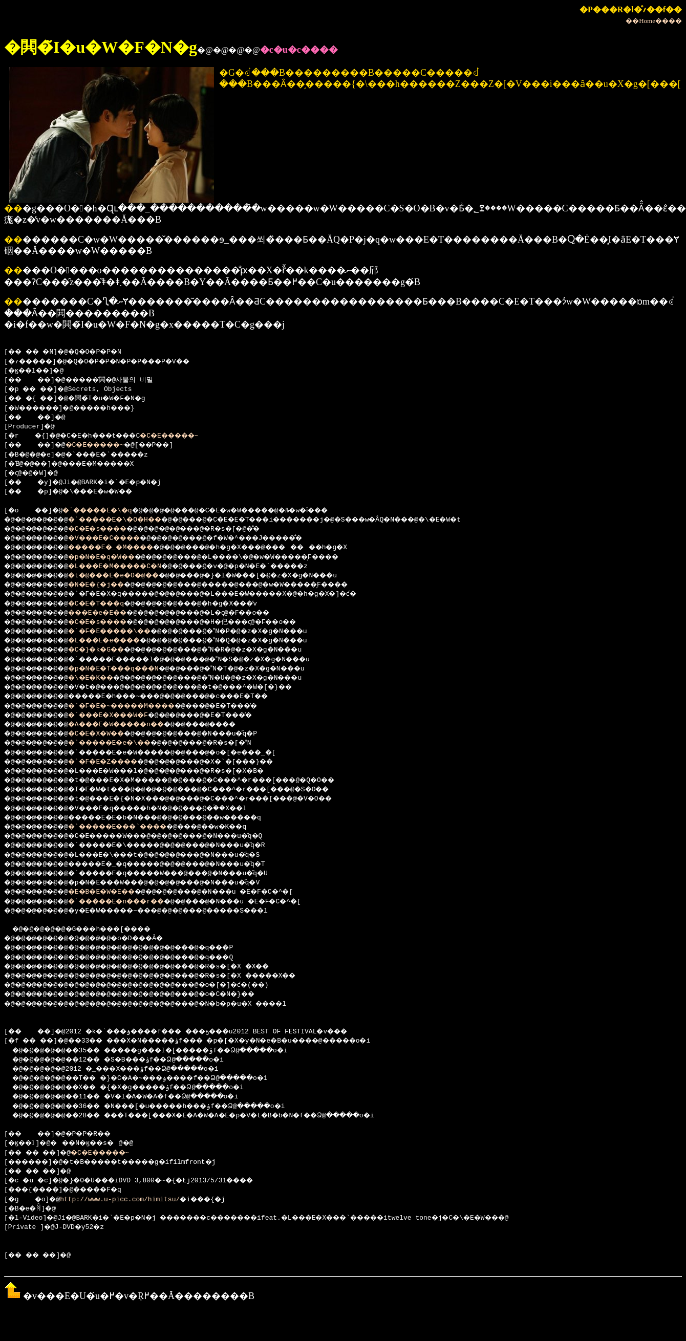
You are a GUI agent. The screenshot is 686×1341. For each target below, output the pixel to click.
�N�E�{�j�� (108, 585)
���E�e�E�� (110, 613)
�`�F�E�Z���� (116, 762)
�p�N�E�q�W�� (114, 557)
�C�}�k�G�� (108, 650)
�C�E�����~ (190, 436)
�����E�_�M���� (126, 547)
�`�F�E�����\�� (124, 631)
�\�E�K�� (101, 678)
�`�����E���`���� (133, 827)
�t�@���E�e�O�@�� (128, 575)
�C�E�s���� (110, 529)
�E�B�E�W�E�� (114, 892)
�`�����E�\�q (108, 510)
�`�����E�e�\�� (124, 743)
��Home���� (654, 21)
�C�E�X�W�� (108, 734)
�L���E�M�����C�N (130, 566)
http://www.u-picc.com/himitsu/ (124, 1199)
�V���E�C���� (118, 538)
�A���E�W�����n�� (131, 724)
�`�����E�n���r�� (131, 901)
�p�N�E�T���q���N (128, 669)
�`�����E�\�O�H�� (130, 520)
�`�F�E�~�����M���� (138, 706)
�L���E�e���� (118, 640)
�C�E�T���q (108, 604)
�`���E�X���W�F (121, 715)
